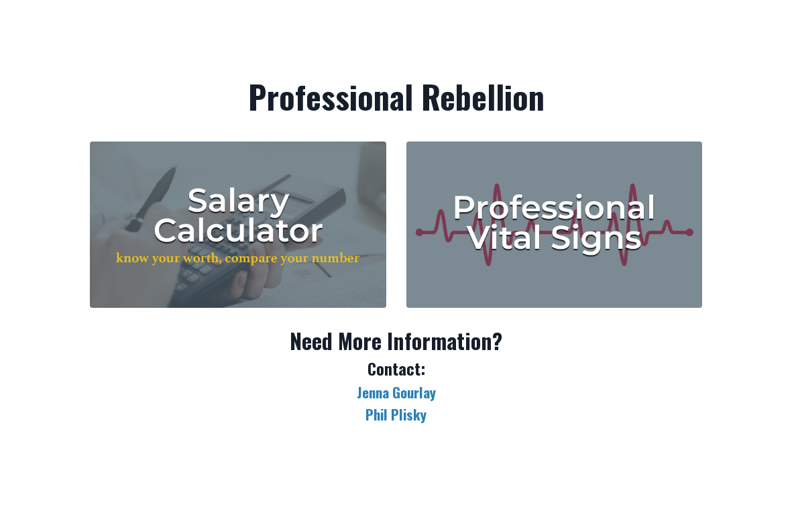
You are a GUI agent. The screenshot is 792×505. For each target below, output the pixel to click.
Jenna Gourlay (396, 392)
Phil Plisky (396, 414)
